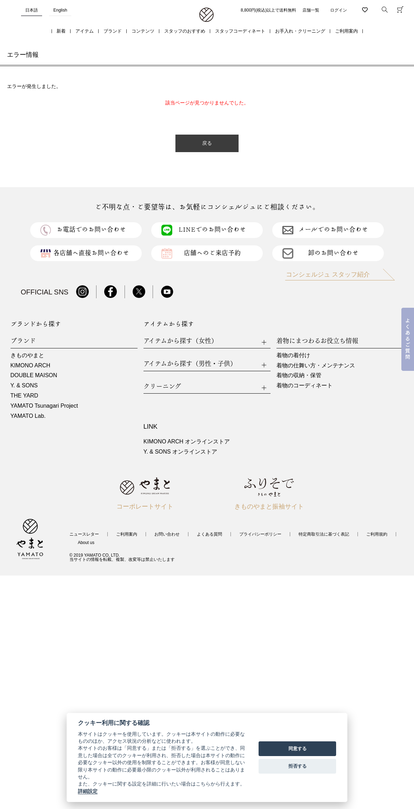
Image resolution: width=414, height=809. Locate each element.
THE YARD (24, 396)
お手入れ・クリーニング (300, 31)
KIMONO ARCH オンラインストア (186, 441)
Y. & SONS (24, 385)
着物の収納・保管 (298, 375)
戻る (207, 143)
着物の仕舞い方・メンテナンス (315, 365)
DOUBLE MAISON (34, 375)
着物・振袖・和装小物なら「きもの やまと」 (206, 15)
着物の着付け (293, 355)
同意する (297, 748)
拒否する (297, 766)
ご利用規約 (376, 534)
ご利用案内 (346, 31)
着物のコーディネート (304, 385)
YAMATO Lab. (28, 416)
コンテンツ (143, 31)
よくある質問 (209, 534)
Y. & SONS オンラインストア (180, 452)
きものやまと (27, 355)
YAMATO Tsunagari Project (44, 406)
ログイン (338, 10)
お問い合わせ (167, 534)
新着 (61, 31)
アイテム (84, 31)
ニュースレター (84, 534)
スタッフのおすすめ (184, 31)
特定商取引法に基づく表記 (324, 534)
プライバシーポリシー (260, 534)
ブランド (113, 31)
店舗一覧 (310, 10)
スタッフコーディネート (240, 31)
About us (86, 542)
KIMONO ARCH (31, 365)
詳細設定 (88, 791)
